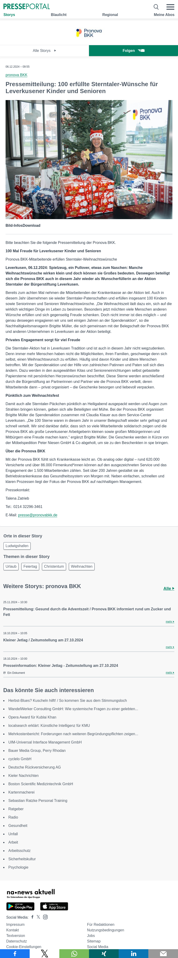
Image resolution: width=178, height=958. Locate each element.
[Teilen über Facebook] (15, 953)
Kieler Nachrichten (23, 776)
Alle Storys (44, 51)
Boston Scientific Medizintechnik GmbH (40, 784)
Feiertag (30, 566)
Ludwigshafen (17, 546)
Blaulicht (59, 15)
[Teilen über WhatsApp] (74, 953)
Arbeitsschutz (19, 851)
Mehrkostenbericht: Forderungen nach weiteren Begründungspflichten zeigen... (73, 734)
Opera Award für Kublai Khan (32, 717)
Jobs (91, 936)
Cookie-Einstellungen (23, 947)
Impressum (15, 924)
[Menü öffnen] (170, 7)
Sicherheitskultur (22, 859)
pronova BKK (16, 75)
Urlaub (11, 566)
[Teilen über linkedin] (133, 953)
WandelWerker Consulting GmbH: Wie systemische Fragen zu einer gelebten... (73, 709)
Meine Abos (164, 15)
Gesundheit (17, 826)
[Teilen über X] (44, 953)
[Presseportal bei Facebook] (31, 917)
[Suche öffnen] (156, 7)
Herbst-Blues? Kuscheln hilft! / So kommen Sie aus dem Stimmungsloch (67, 701)
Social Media (97, 947)
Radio (13, 817)
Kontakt (12, 930)
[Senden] (163, 953)
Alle (168, 588)
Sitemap (94, 941)
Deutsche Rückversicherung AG (34, 767)
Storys (9, 15)
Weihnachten (81, 566)
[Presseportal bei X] (37, 917)
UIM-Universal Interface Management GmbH (45, 742)
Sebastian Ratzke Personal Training (37, 801)
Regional (110, 15)
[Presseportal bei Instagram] (44, 917)
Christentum (54, 566)
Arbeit (13, 842)
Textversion (15, 936)
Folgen (133, 51)
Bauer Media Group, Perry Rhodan (37, 751)
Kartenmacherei (21, 792)
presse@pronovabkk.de (37, 515)
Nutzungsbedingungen (105, 930)
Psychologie (18, 867)
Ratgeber (16, 809)
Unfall (13, 834)
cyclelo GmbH (20, 759)
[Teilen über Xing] (104, 953)
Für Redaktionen (100, 924)
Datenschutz (16, 941)
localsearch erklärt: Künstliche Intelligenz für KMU (49, 726)
